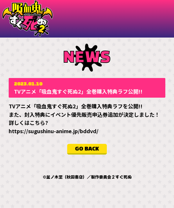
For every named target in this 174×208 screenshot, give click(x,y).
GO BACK (87, 149)
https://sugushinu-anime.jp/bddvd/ (53, 131)
